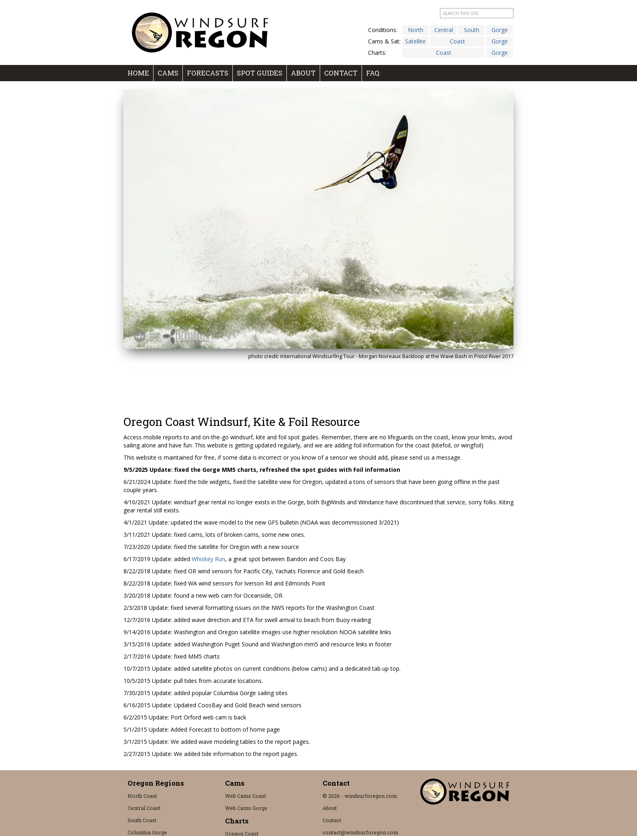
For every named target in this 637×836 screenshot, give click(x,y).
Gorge (500, 30)
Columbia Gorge (147, 832)
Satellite (415, 41)
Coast (457, 41)
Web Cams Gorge (246, 808)
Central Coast (144, 808)
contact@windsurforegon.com (360, 832)
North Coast (142, 796)
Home (138, 73)
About (303, 73)
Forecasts (207, 73)
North (415, 30)
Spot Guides (259, 73)
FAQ (372, 73)
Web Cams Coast (245, 796)
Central (443, 30)
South (471, 30)
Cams (168, 73)
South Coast (142, 820)
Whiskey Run (208, 559)
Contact (341, 73)
